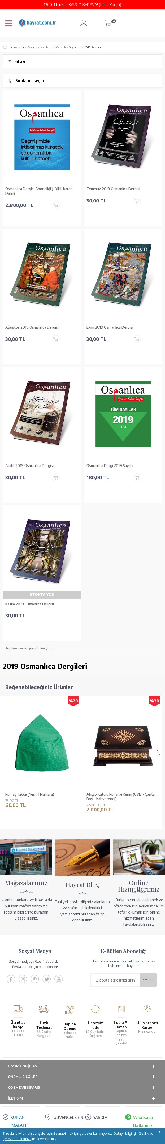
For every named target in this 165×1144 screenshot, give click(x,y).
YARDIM (100, 1117)
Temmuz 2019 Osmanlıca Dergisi (113, 189)
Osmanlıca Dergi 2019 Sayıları (110, 466)
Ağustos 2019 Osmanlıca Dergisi (32, 327)
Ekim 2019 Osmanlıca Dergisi (109, 327)
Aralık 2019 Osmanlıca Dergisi (29, 466)
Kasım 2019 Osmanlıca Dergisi (29, 604)
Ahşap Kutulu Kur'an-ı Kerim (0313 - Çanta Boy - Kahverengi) (120, 796)
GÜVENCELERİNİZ (70, 1117)
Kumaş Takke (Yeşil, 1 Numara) (29, 794)
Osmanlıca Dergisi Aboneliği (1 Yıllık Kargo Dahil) (39, 191)
